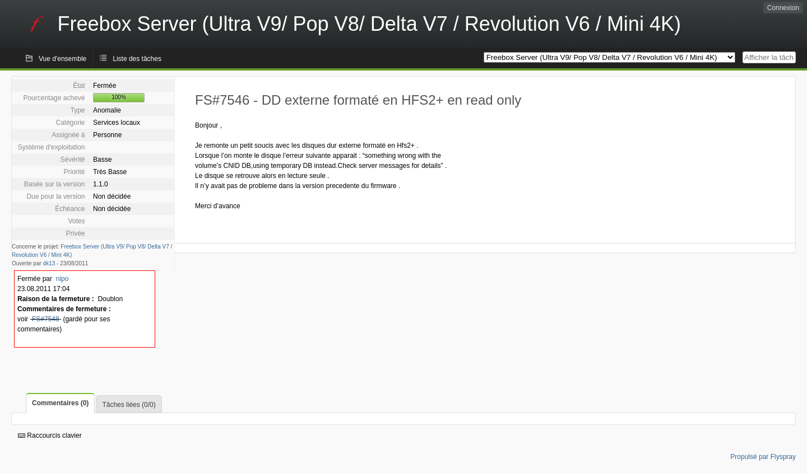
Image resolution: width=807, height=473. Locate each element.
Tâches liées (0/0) (128, 405)
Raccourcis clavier (50, 435)
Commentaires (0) (60, 403)
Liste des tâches (137, 59)
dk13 (49, 263)
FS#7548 (45, 319)
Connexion (783, 8)
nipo (62, 279)
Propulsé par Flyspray (763, 457)
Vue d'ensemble (62, 59)
